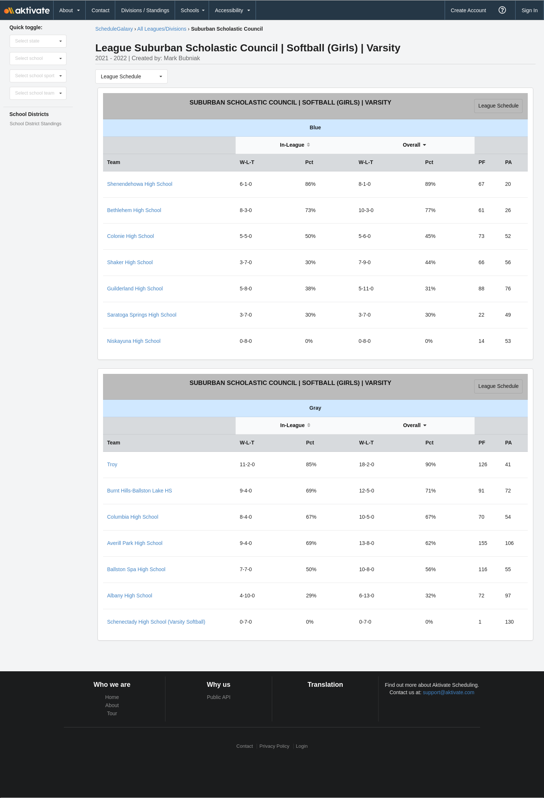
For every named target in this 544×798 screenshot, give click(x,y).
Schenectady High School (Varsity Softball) (156, 622)
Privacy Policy (275, 746)
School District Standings (35, 123)
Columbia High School (132, 517)
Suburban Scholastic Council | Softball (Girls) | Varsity (290, 102)
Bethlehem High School (134, 210)
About (112, 705)
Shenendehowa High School (139, 184)
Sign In (529, 10)
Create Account (468, 10)
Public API (218, 697)
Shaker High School (130, 262)
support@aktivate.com (449, 692)
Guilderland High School (135, 288)
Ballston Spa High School (136, 569)
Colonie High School (130, 236)
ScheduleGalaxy (114, 29)
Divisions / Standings (145, 10)
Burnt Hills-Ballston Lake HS (139, 491)
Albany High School (129, 595)
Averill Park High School (134, 543)
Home (112, 697)
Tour (112, 713)
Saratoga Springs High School (142, 315)
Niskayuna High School (134, 341)
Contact (100, 10)
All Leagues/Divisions (162, 29)
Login (302, 746)
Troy (112, 464)
